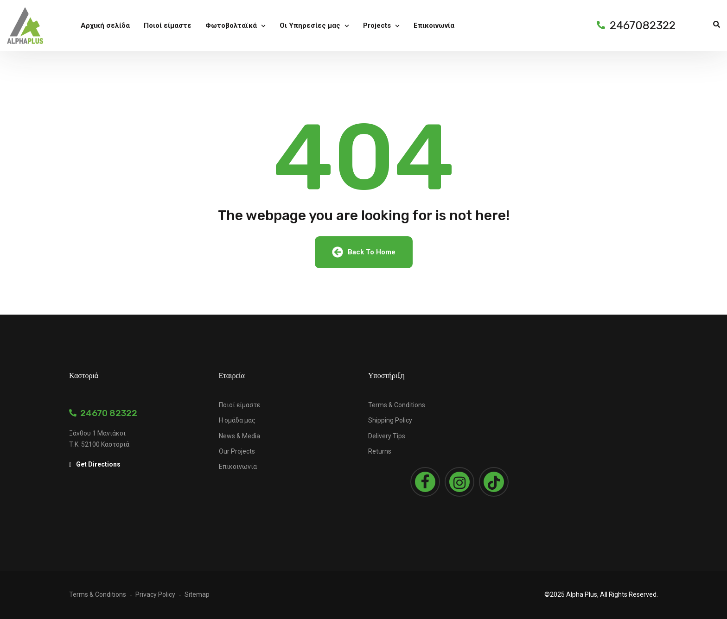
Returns (379, 451)
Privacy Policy (155, 594)
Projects (377, 25)
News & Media (239, 436)
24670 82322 (103, 413)
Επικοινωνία (238, 466)
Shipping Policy (390, 420)
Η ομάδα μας (237, 420)
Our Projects (237, 451)
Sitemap (197, 594)
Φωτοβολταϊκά (231, 25)
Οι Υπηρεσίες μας (310, 25)
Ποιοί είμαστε (239, 405)
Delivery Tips (386, 436)
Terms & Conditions (396, 405)
